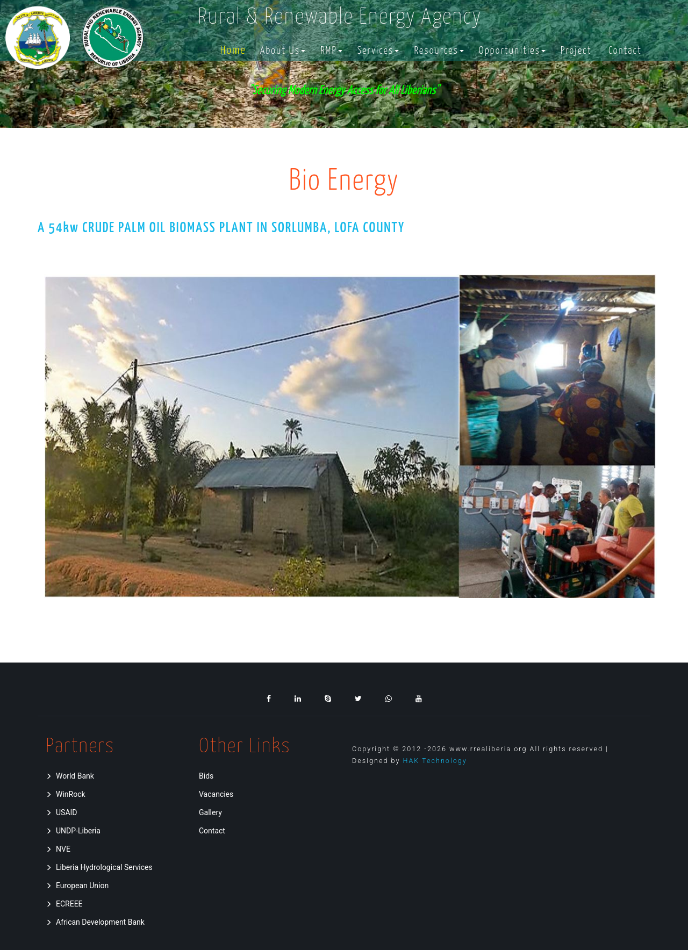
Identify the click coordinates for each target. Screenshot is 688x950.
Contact (625, 51)
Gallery (210, 812)
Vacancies (216, 794)
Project (576, 51)
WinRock (65, 794)
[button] (282, 51)
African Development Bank (95, 922)
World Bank (70, 776)
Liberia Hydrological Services (99, 867)
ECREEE (64, 903)
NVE (58, 849)
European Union (77, 885)
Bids (206, 776)
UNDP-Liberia (73, 830)
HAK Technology (435, 761)
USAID (61, 812)
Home (233, 51)
